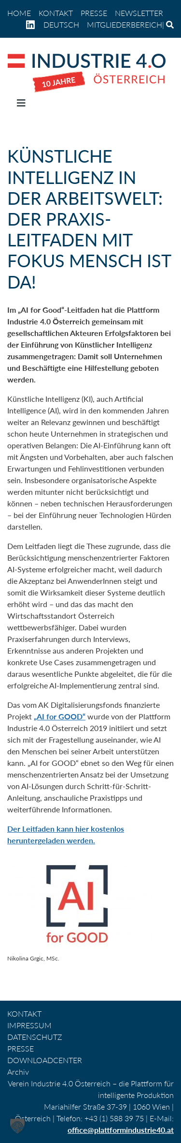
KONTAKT (56, 12)
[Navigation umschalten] (21, 105)
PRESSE (94, 12)
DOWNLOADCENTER (44, 1060)
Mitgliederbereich (124, 24)
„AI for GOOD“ (59, 716)
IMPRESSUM (29, 1025)
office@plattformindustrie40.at (121, 1129)
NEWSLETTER (139, 12)
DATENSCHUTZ (34, 1036)
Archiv (18, 1071)
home (19, 12)
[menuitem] (61, 24)
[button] (17, 1125)
